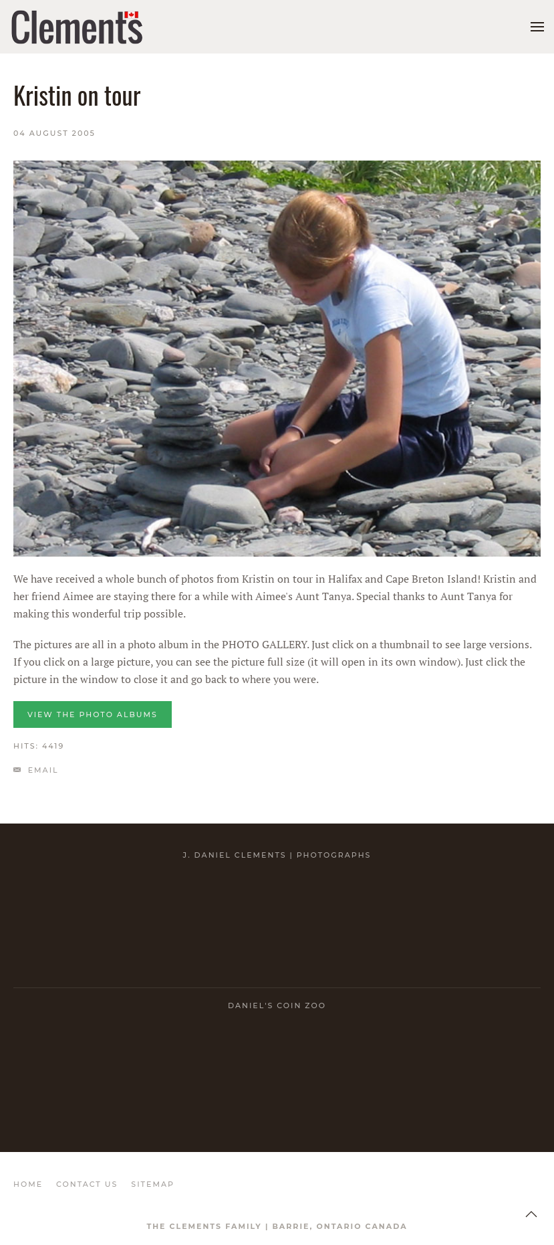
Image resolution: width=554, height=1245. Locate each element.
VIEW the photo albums (92, 714)
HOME (28, 1184)
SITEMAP (152, 1184)
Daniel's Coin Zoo (277, 1005)
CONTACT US (87, 1184)
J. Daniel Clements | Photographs (277, 855)
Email (36, 770)
